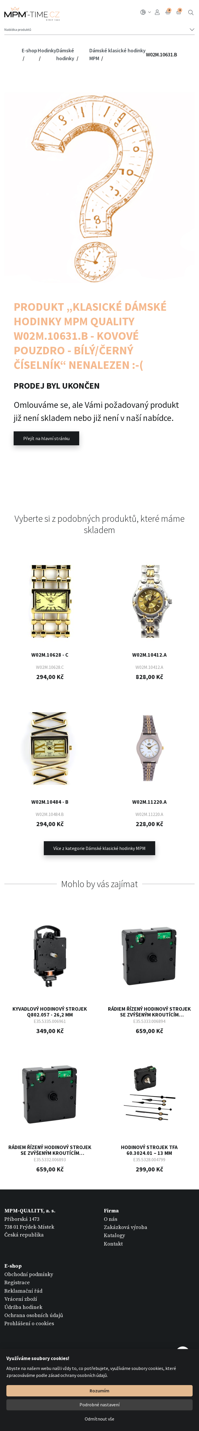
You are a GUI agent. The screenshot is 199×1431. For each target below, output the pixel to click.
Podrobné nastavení (99, 1404)
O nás (110, 1218)
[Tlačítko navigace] (99, 30)
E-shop (29, 50)
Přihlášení (157, 12)
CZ (145, 12)
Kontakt (113, 1243)
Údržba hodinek (23, 1306)
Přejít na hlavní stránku (46, 438)
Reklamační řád (23, 1290)
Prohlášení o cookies (29, 1323)
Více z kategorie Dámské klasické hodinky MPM (99, 847)
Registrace (17, 1282)
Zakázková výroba (125, 1226)
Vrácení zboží (20, 1298)
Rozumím (99, 1391)
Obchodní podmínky (28, 1273)
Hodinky (47, 50)
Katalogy (114, 1235)
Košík (179, 11)
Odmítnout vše (99, 1419)
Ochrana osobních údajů (33, 1314)
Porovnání (168, 11)
